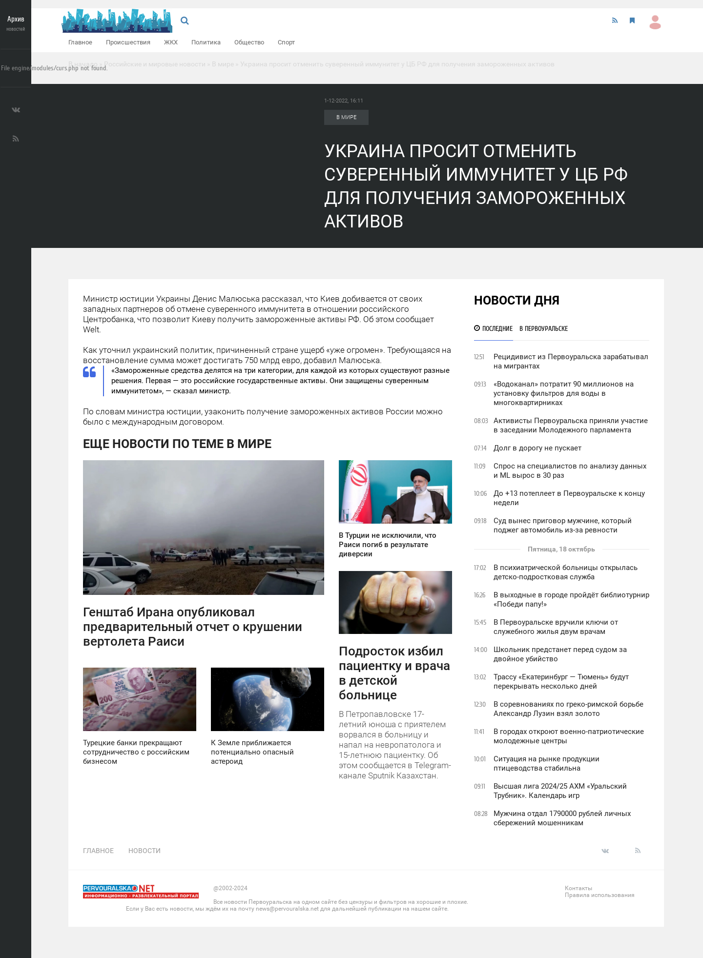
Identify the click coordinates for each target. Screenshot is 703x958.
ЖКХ (171, 42)
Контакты (578, 888)
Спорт (286, 42)
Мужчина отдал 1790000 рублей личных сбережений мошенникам (562, 818)
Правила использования (600, 895)
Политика (206, 42)
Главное (80, 42)
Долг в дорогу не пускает (537, 448)
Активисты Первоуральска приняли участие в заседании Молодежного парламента (571, 425)
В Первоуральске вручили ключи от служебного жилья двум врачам (556, 627)
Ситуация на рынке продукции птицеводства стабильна (547, 763)
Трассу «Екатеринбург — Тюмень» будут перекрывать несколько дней (561, 682)
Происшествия (128, 42)
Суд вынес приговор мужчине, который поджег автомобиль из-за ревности (563, 525)
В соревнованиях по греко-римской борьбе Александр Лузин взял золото (568, 709)
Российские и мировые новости (155, 64)
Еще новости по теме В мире (177, 444)
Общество (249, 42)
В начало (83, 64)
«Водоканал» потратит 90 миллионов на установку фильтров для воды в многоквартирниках (564, 393)
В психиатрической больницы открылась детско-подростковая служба (566, 572)
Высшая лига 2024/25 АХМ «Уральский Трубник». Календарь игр (560, 791)
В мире (223, 64)
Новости (144, 851)
